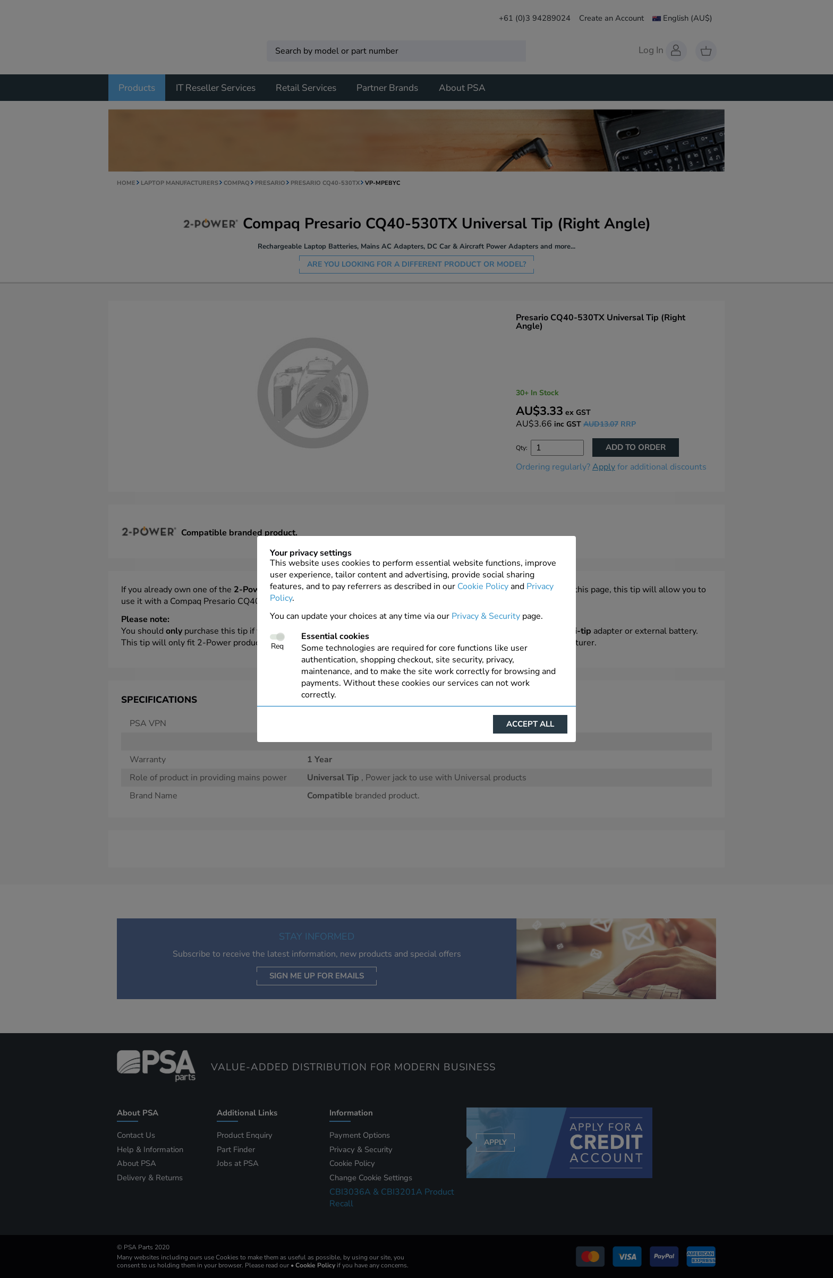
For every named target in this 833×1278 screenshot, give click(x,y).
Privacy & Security (486, 616)
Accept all (530, 724)
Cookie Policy (482, 586)
